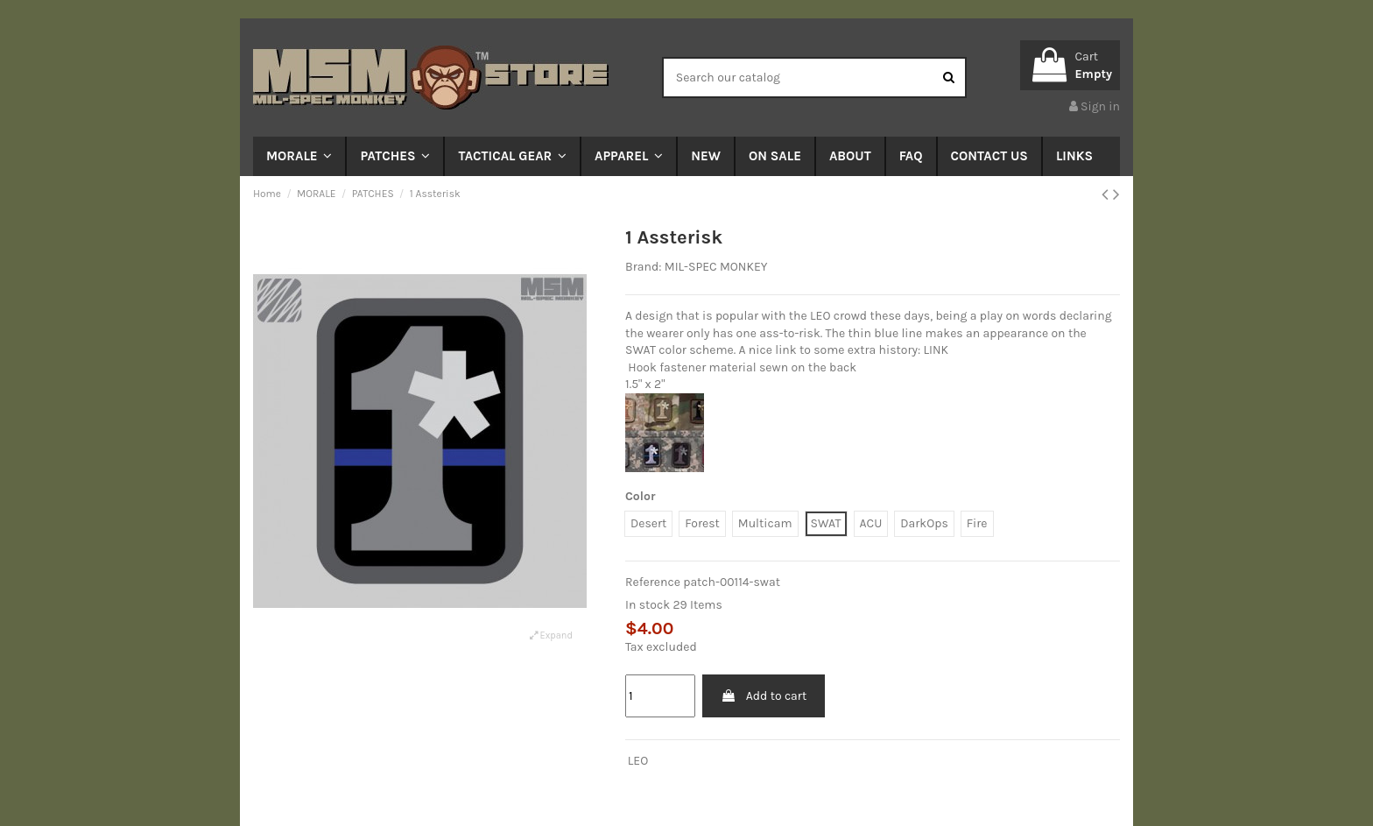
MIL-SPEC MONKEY (716, 266)
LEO (638, 760)
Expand (551, 635)
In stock (647, 604)
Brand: (643, 266)
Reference (652, 582)
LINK (936, 349)
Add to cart (763, 695)
